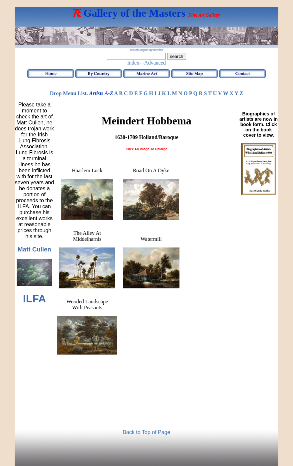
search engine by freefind (146, 50)
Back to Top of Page (146, 432)
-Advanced (154, 63)
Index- (134, 63)
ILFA (34, 299)
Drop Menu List (68, 93)
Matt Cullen (34, 249)
